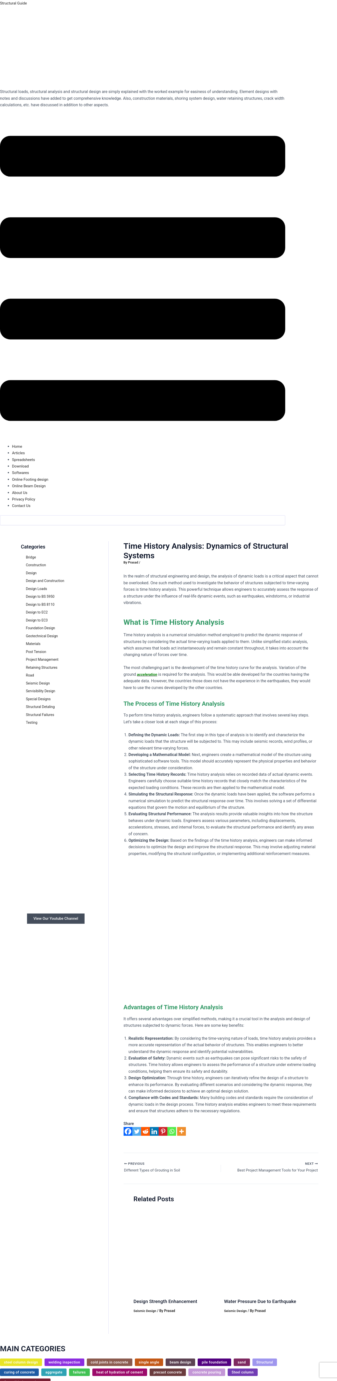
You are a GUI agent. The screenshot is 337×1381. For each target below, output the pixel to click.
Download (21, 466)
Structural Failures (40, 715)
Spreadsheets (24, 459)
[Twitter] (136, 1134)
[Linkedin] (154, 1134)
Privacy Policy (24, 499)
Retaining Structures (42, 668)
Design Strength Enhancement (167, 1302)
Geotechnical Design (42, 636)
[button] (142, 279)
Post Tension (36, 652)
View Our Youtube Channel (56, 919)
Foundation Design (40, 628)
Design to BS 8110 (40, 604)
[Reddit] (145, 1134)
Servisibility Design (40, 691)
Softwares (21, 472)
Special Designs (38, 699)
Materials (33, 644)
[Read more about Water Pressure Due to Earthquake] (266, 1252)
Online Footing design (31, 479)
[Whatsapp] (171, 1134)
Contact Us (22, 505)
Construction (36, 565)
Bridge (31, 557)
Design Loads (36, 589)
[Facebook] (128, 1134)
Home (17, 446)
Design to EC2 (37, 612)
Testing (32, 722)
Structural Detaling (40, 707)
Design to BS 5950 (40, 596)
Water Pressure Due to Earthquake (262, 1302)
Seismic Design (38, 683)
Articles (19, 452)
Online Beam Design (30, 486)
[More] (181, 1134)
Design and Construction (45, 581)
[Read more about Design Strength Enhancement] (176, 1252)
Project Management (42, 660)
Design (31, 573)
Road (30, 675)
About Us (20, 492)
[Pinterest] (163, 1134)
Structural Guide (14, 3)
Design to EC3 (37, 620)
